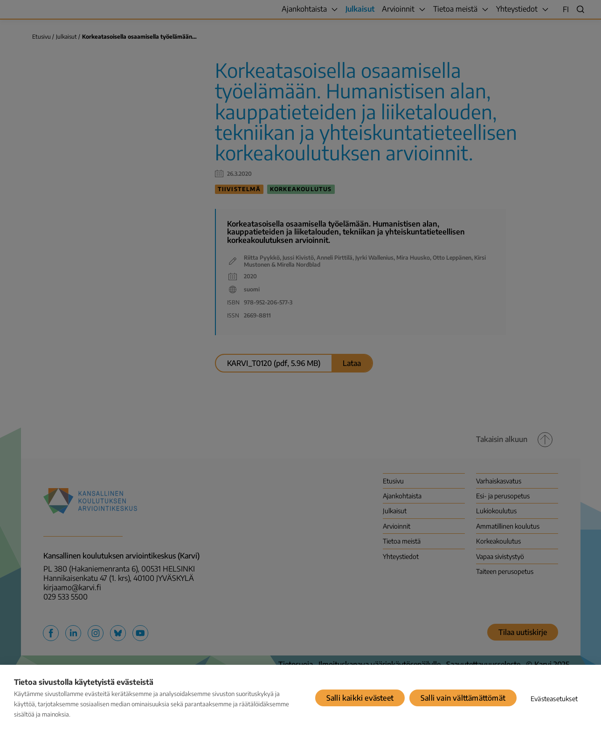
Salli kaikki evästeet (360, 698)
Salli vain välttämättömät (463, 698)
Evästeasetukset (554, 699)
